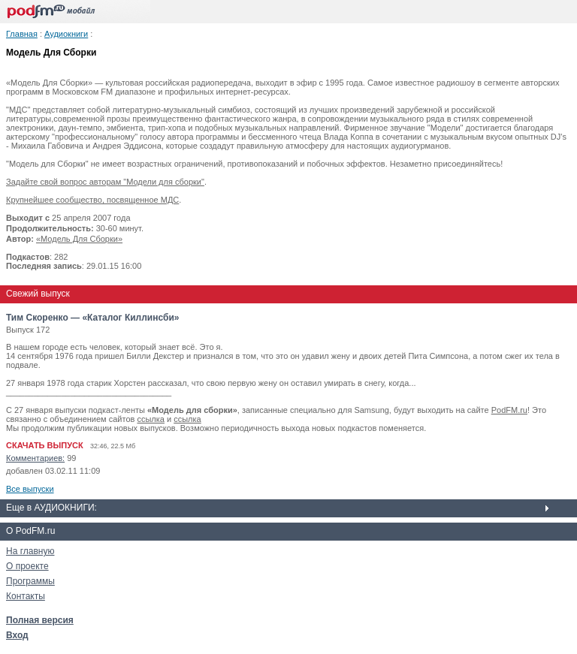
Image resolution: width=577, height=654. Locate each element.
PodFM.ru (509, 409)
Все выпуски (30, 488)
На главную (30, 551)
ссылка (151, 418)
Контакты (25, 596)
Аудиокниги (66, 33)
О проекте (27, 566)
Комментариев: (35, 458)
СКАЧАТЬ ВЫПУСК (44, 445)
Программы (30, 581)
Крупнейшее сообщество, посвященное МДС (92, 199)
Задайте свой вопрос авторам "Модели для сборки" (105, 181)
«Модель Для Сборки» (79, 238)
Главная (22, 33)
